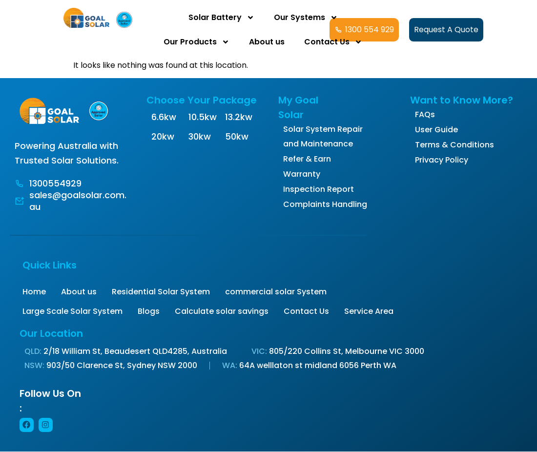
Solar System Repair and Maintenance (323, 136)
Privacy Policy (441, 159)
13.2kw (238, 117)
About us (267, 41)
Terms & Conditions (454, 144)
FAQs (425, 114)
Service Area (368, 311)
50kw (236, 136)
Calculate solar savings (221, 311)
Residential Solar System (161, 291)
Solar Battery (221, 17)
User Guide (436, 129)
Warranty (301, 174)
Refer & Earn (307, 158)
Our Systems (306, 17)
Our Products (196, 42)
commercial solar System (276, 291)
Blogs (149, 311)
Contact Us (333, 42)
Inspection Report (318, 189)
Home (34, 291)
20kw (162, 136)
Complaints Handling (325, 204)
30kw (199, 136)
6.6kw (163, 117)
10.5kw (202, 117)
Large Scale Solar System (72, 311)
